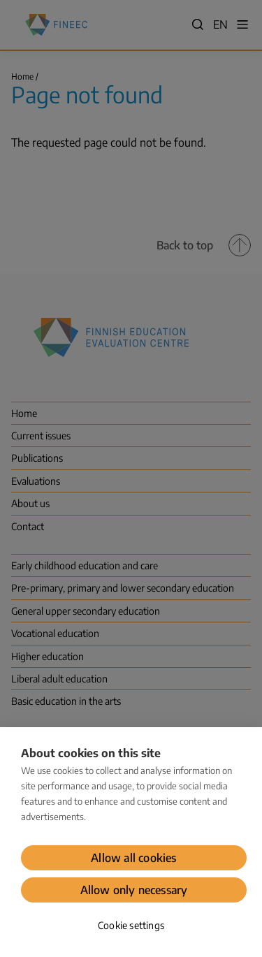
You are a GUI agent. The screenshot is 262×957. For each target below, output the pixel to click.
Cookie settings (131, 925)
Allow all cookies (133, 858)
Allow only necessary (134, 890)
